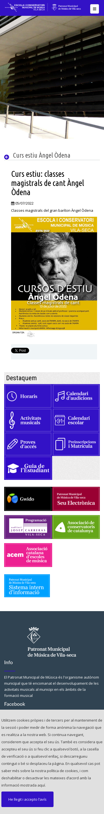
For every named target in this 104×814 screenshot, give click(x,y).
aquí (41, 785)
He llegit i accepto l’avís (27, 799)
